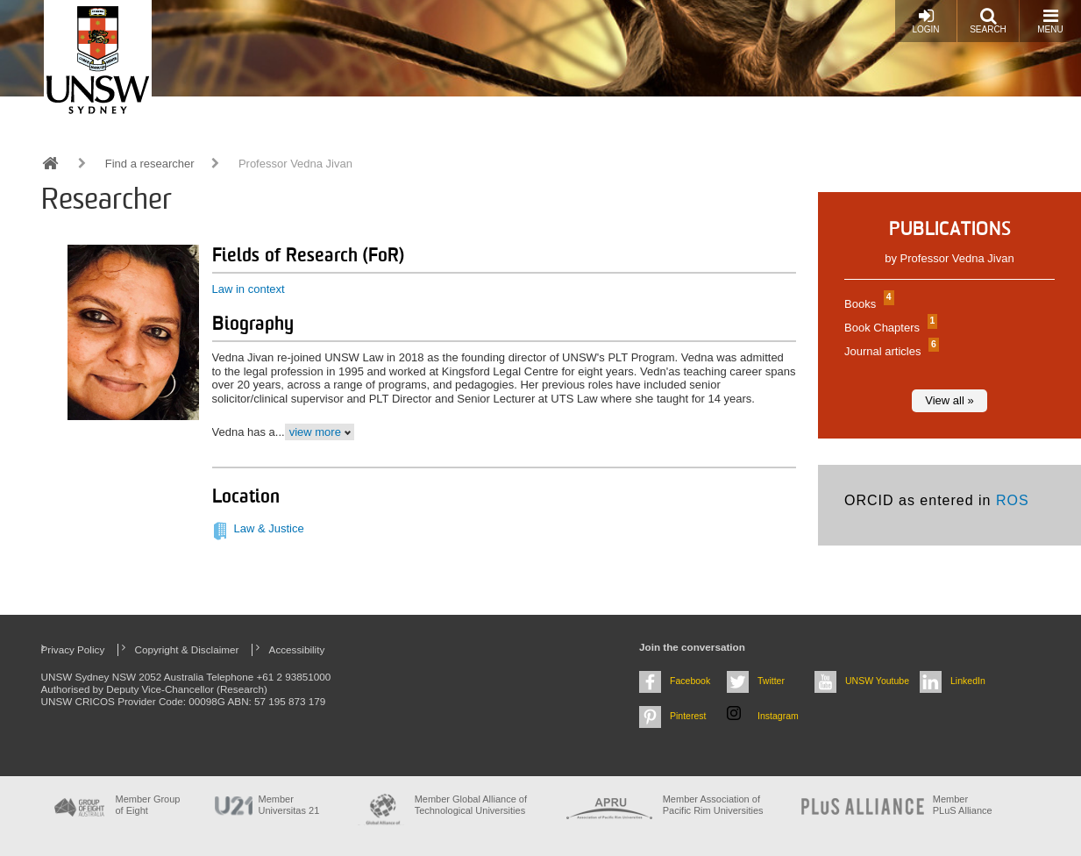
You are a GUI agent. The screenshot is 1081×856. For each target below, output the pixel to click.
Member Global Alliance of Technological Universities (471, 805)
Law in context (248, 289)
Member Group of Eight (148, 805)
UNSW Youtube (877, 680)
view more (315, 432)
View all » (949, 400)
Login (925, 20)
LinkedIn (967, 680)
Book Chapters (888, 327)
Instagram (778, 715)
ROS (1012, 500)
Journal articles (889, 351)
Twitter (771, 680)
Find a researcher (150, 163)
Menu (1050, 20)
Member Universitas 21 (289, 805)
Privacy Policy (73, 649)
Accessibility (297, 649)
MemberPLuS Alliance (962, 805)
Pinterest (688, 715)
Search (988, 20)
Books (867, 303)
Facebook (690, 680)
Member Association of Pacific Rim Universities (713, 805)
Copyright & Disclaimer (187, 649)
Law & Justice (269, 528)
